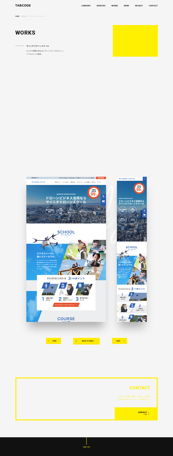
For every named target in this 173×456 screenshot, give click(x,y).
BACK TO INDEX (88, 325)
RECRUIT (139, 6)
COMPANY (86, 6)
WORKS (114, 6)
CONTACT (153, 6)
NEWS (126, 6)
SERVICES (101, 6)
